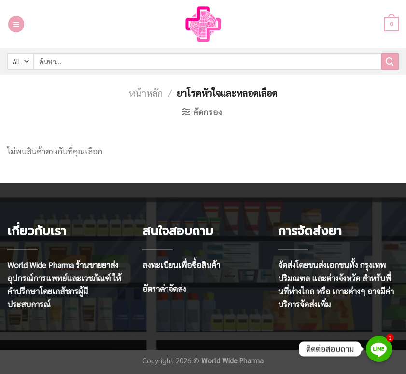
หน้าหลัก (146, 92)
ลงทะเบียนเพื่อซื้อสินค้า (181, 265)
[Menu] (16, 24)
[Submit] (390, 61)
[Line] (379, 349)
